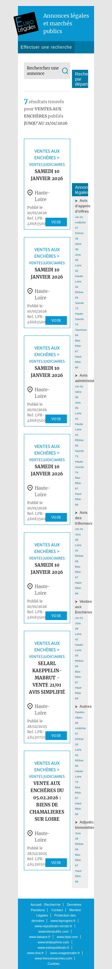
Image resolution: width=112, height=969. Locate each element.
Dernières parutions (42, 59)
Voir (56, 222)
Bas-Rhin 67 (78, 346)
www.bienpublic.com (53, 931)
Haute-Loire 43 (79, 281)
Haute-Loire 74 (79, 776)
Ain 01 (79, 217)
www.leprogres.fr (63, 920)
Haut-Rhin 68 (78, 362)
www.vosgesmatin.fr (65, 953)
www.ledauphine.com (53, 942)
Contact (76, 59)
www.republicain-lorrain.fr (53, 926)
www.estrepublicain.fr (53, 947)
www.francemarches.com (53, 958)
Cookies (53, 963)
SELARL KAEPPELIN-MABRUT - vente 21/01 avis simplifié (47, 678)
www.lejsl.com (67, 937)
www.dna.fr (35, 953)
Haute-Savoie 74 (79, 319)
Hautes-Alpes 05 (80, 717)
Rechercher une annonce (43, 70)
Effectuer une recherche (46, 47)
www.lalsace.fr (39, 937)
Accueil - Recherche (45, 904)
